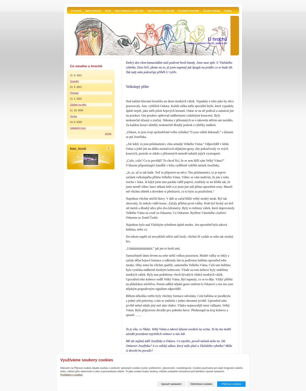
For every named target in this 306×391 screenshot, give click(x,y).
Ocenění (74, 81)
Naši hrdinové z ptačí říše (129, 10)
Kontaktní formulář (188, 10)
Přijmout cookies (231, 383)
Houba (73, 116)
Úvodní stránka (211, 10)
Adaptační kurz (78, 128)
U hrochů (76, 10)
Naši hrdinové (93, 10)
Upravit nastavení (171, 383)
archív (108, 133)
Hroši (108, 10)
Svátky (228, 10)
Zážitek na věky (78, 104)
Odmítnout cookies (201, 383)
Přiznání (74, 93)
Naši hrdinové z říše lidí (160, 10)
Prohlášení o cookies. (71, 374)
